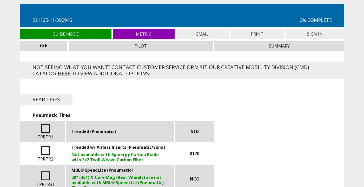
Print (257, 34)
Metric (144, 34)
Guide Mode (66, 34)
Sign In (315, 34)
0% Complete (316, 20)
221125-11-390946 (52, 20)
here (64, 73)
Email (202, 34)
